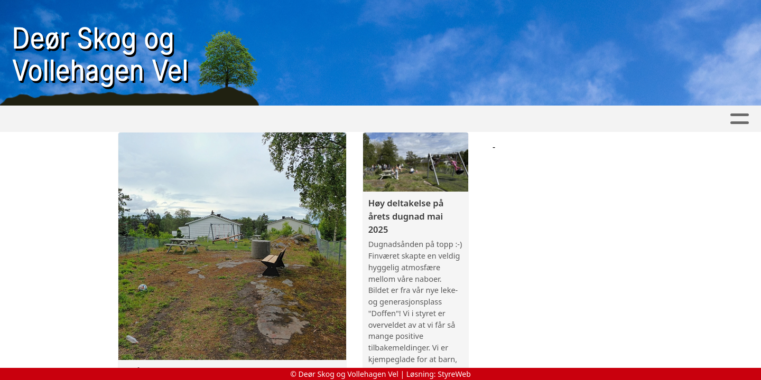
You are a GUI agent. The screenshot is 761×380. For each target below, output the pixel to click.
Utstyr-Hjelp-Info (601, 119)
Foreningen (236, 119)
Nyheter (169, 119)
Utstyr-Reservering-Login (481, 119)
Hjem (124, 119)
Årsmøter (378, 119)
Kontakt (310, 119)
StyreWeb (454, 374)
